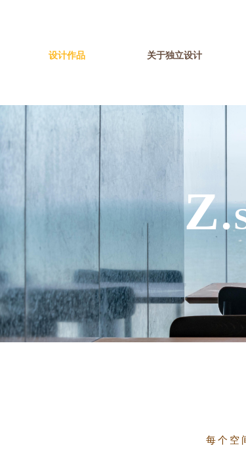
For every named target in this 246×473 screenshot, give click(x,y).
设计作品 (67, 55)
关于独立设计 (174, 55)
